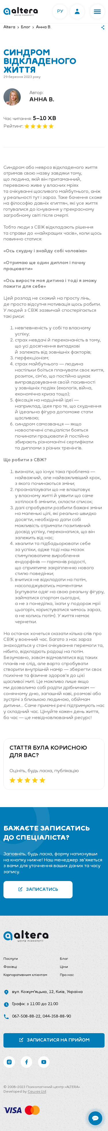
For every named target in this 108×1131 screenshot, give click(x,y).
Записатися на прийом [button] (54, 1040)
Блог (64, 959)
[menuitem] (25, 959)
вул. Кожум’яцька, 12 (33, 992)
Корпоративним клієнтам (25, 975)
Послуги (10, 959)
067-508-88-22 (26, 1016)
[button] (97, 11)
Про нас (67, 975)
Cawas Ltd (37, 1091)
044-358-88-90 (57, 1016)
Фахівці (10, 967)
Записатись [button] (38, 889)
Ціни (64, 967)
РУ (60, 11)
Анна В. (41, 100)
